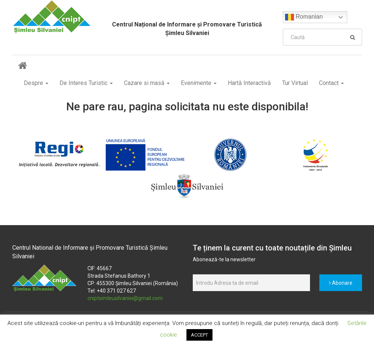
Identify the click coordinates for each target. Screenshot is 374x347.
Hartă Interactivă (249, 82)
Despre (36, 82)
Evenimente (199, 82)
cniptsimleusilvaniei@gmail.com (125, 298)
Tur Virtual (295, 82)
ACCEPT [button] (199, 335)
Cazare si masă (147, 82)
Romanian (304, 17)
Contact (331, 82)
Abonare (340, 283)
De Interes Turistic (86, 82)
